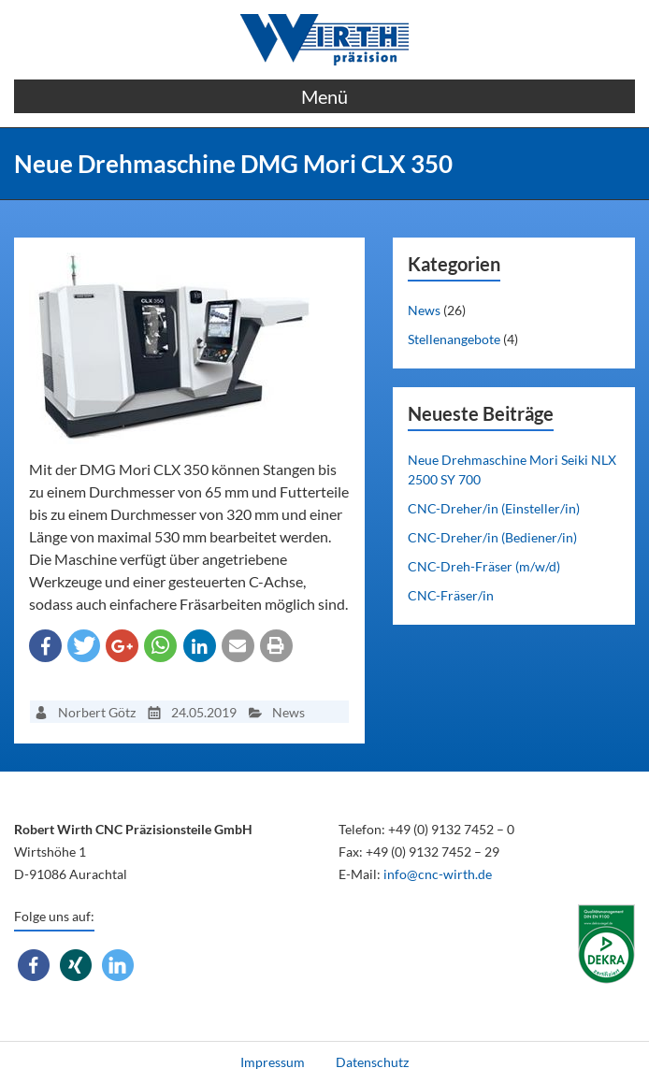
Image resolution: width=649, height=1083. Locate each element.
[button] (45, 645)
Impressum (272, 1062)
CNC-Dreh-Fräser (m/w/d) (484, 566)
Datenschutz (372, 1062)
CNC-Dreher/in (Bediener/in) (492, 537)
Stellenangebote (454, 339)
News (424, 310)
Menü (324, 96)
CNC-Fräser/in (451, 595)
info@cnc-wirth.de (437, 874)
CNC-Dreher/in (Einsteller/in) (494, 508)
